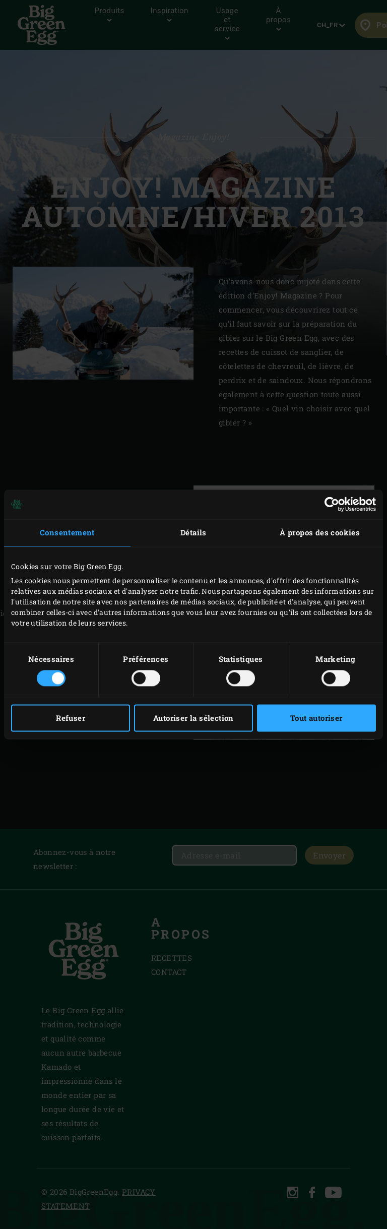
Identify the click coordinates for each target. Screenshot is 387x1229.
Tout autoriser (316, 718)
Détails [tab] (193, 532)
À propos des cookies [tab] (320, 532)
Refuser (70, 718)
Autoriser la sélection (193, 718)
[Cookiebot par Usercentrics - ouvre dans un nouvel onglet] (332, 504)
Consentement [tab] (67, 532)
